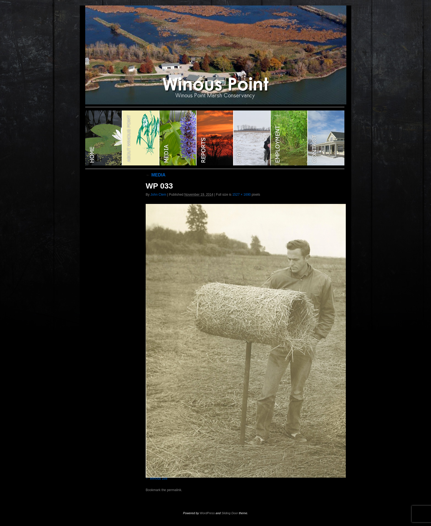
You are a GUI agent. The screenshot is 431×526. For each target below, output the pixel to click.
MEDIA (155, 175)
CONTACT (326, 137)
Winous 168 (158, 478)
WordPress (207, 513)
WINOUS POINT (103, 137)
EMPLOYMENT (289, 137)
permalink (174, 490)
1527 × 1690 (241, 194)
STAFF (252, 137)
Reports (215, 137)
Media (178, 137)
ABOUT (140, 137)
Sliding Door (230, 513)
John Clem (158, 194)
